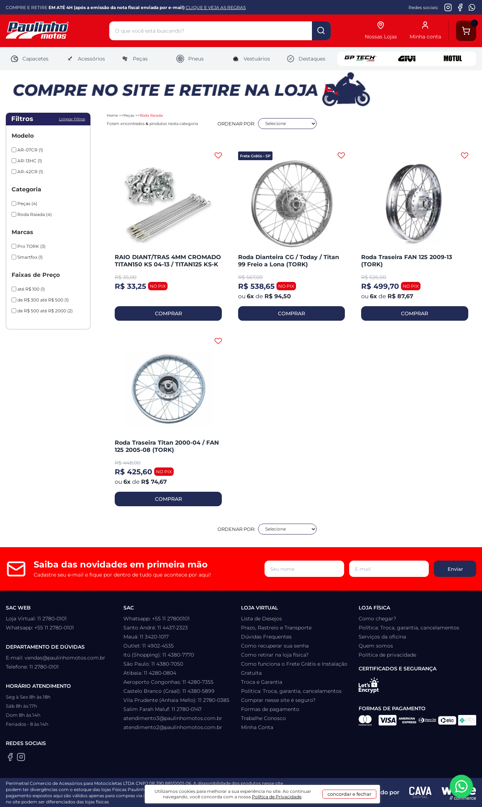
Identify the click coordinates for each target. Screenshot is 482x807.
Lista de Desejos (261, 618)
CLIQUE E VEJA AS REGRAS (216, 7)
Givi (407, 58)
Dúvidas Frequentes (266, 636)
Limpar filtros (72, 119)
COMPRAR (168, 313)
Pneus (190, 58)
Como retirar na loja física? (275, 655)
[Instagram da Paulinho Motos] (448, 7)
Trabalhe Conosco (263, 718)
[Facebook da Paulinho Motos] (460, 7)
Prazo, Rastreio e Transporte (276, 627)
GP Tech (360, 58)
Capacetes (29, 58)
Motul (453, 58)
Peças (134, 58)
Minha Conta (257, 727)
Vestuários (250, 58)
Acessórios (85, 58)
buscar (321, 30)
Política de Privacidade (276, 796)
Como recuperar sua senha (275, 645)
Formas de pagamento (270, 709)
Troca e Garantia (261, 682)
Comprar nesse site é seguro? (278, 700)
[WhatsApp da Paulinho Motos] (472, 7)
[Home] (57, 31)
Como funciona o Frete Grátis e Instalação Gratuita (294, 668)
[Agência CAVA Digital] (420, 792)
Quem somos (376, 645)
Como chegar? (377, 618)
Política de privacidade (387, 655)
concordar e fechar (349, 794)
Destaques (305, 58)
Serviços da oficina (382, 636)
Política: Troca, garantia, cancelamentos (291, 691)
